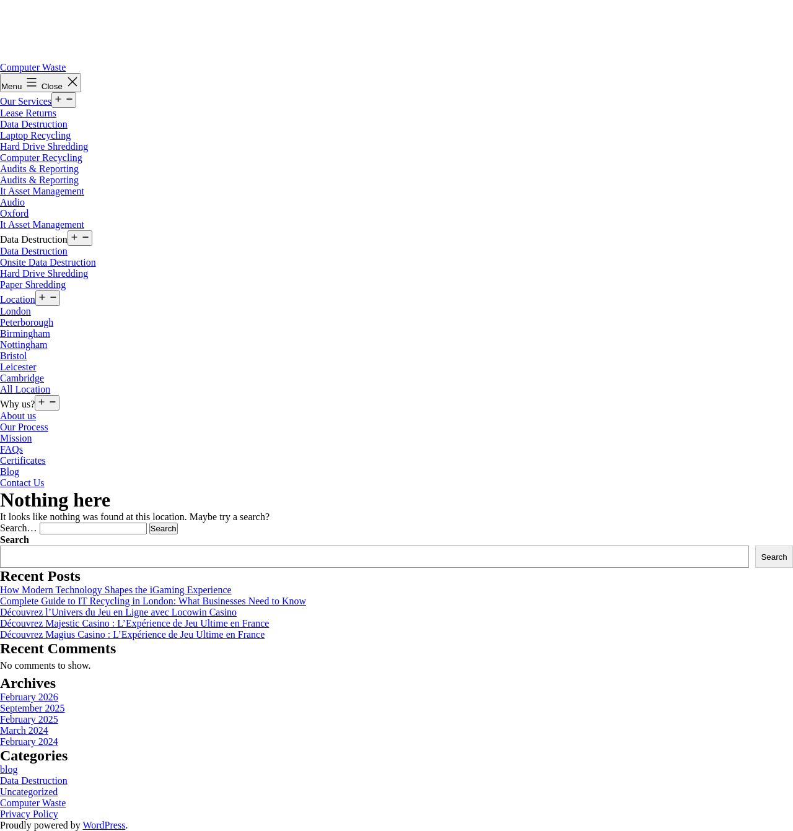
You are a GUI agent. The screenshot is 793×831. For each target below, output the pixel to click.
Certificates (23, 460)
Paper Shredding (33, 284)
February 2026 (29, 697)
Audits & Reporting (39, 168)
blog (8, 769)
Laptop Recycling (35, 135)
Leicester (18, 367)
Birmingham (25, 333)
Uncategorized (29, 791)
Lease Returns (28, 113)
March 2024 (24, 730)
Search (14, 539)
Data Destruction (34, 124)
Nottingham (23, 344)
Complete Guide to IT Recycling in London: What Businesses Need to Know (153, 601)
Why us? (17, 404)
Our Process (24, 427)
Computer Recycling (41, 157)
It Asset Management (42, 191)
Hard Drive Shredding (44, 146)
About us (18, 416)
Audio (12, 202)
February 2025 (29, 719)
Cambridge (22, 378)
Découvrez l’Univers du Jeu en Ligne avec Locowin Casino (118, 612)
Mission (16, 438)
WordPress (103, 825)
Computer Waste (33, 67)
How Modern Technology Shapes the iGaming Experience (116, 590)
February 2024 (29, 741)
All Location (25, 389)
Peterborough (26, 322)
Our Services (25, 101)
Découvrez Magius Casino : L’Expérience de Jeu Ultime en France (132, 634)
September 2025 (32, 708)
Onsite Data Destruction (48, 262)
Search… (18, 528)
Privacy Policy (29, 814)
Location (17, 299)
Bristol (13, 355)
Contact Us (22, 482)
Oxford (14, 213)
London (15, 311)
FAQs (11, 449)
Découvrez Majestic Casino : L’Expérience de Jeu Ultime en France (134, 623)
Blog (9, 471)
